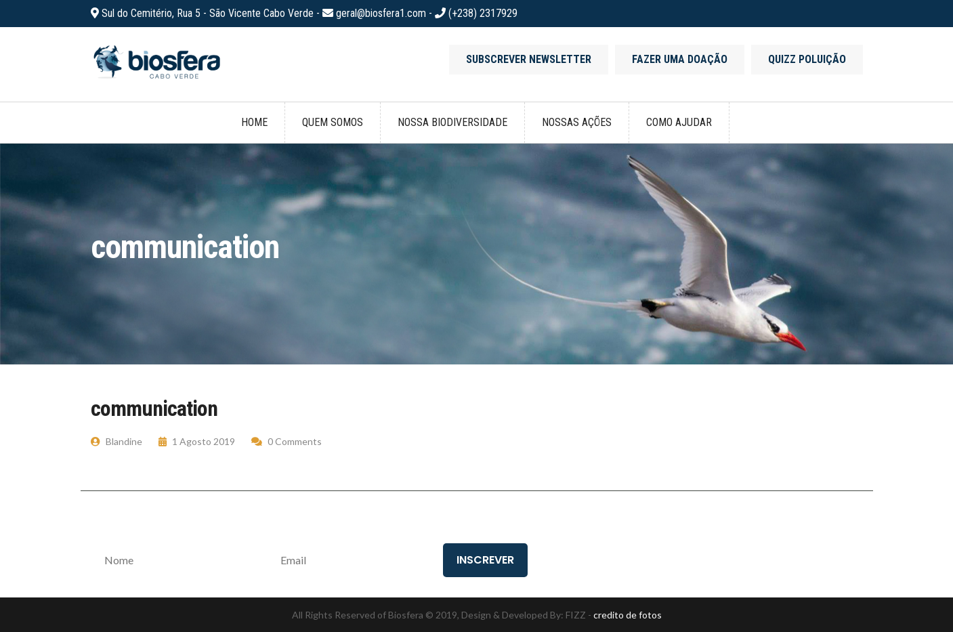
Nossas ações (577, 122)
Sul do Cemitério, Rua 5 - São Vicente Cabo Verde (209, 13)
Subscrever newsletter (528, 59)
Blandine (116, 441)
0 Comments (286, 441)
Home (254, 122)
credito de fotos (627, 614)
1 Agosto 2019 (196, 441)
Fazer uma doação (679, 59)
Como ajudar (679, 122)
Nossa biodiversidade (452, 122)
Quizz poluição (807, 59)
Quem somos (332, 122)
